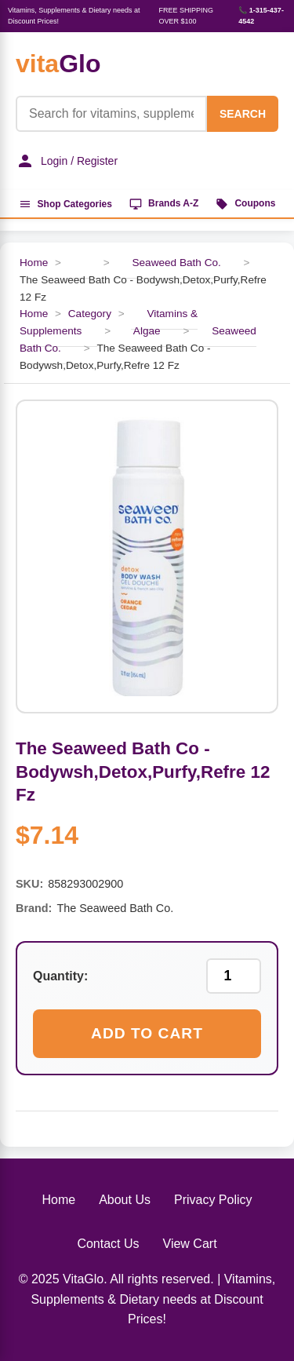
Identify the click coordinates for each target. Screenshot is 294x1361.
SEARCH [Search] (243, 114)
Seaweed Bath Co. (176, 262)
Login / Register (67, 160)
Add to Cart (147, 1033)
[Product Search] (111, 114)
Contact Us (108, 1243)
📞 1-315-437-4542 (261, 15)
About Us (125, 1199)
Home (34, 262)
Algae (147, 331)
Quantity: (60, 976)
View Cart (190, 1243)
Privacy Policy (213, 1199)
